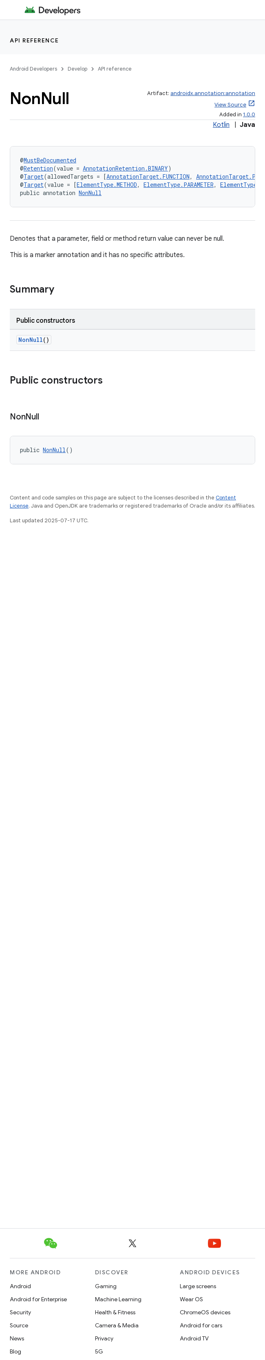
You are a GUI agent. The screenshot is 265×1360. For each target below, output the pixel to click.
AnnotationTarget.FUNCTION (148, 176)
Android (20, 1286)
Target (34, 176)
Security (20, 1312)
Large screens (198, 1286)
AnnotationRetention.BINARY (125, 168)
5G (99, 1351)
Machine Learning (118, 1299)
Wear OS (191, 1299)
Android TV (194, 1338)
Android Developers (33, 68)
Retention (38, 168)
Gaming (106, 1286)
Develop (77, 68)
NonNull (90, 193)
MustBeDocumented (50, 160)
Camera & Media (117, 1325)
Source (19, 1325)
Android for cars (201, 1325)
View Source (230, 104)
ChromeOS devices (205, 1312)
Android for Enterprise (38, 1299)
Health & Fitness (115, 1312)
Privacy (104, 1338)
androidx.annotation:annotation (212, 93)
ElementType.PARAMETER (179, 185)
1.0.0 (249, 114)
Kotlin (221, 125)
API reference (34, 40)
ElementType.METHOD (107, 185)
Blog (15, 1351)
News (17, 1338)
